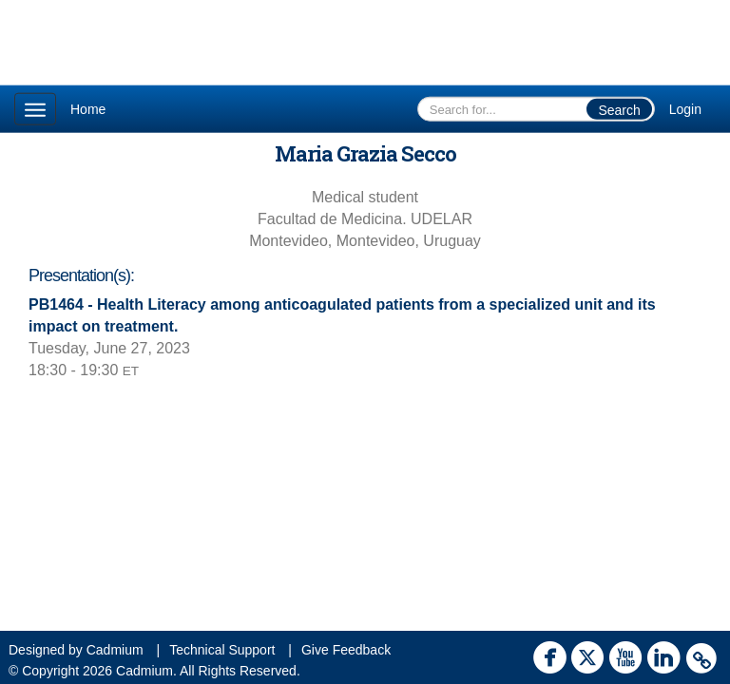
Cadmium (115, 649)
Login (685, 109)
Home (88, 109)
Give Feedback (346, 649)
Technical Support (222, 649)
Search (619, 110)
